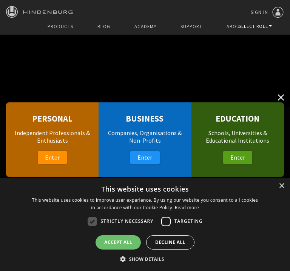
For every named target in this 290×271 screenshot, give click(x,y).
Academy (145, 26)
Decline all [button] (170, 242)
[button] (145, 258)
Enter (52, 157)
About (235, 26)
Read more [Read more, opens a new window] (187, 207)
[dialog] (145, 224)
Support (191, 26)
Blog (103, 26)
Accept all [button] (118, 242)
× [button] (281, 186)
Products (60, 26)
